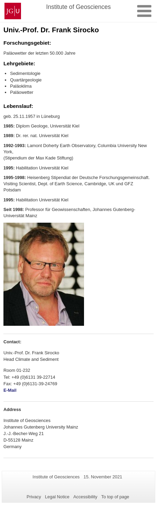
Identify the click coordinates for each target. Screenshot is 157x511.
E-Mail (10, 390)
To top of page (115, 496)
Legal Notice (57, 496)
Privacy (34, 496)
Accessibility (85, 496)
